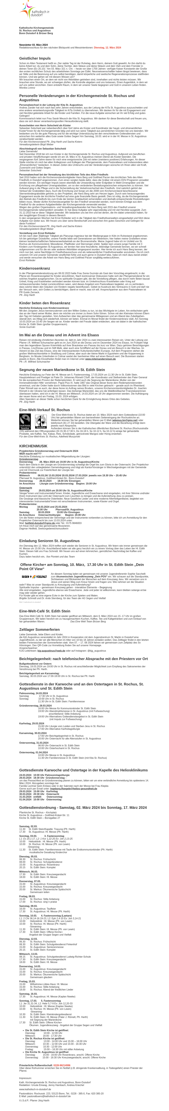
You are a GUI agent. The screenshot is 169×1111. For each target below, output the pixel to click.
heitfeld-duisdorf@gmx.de (40, 523)
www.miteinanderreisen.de (100, 359)
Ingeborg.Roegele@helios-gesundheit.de (73, 788)
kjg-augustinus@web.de (51, 650)
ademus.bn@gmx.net (125, 420)
